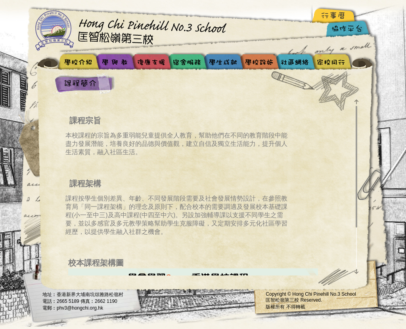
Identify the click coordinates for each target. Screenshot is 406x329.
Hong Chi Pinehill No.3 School (133, 30)
